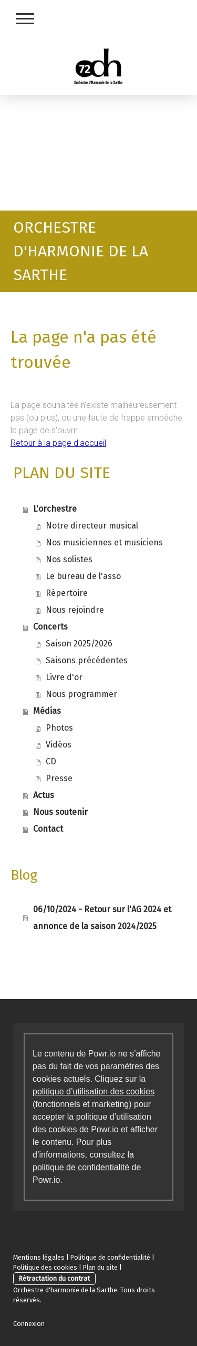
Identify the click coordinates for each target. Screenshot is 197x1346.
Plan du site (100, 1267)
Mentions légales (39, 1257)
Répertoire (67, 593)
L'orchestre (55, 509)
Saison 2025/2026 (79, 644)
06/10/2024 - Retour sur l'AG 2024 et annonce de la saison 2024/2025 (102, 917)
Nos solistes (69, 559)
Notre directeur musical (92, 526)
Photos (59, 728)
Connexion (29, 1324)
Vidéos (58, 745)
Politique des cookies (45, 1267)
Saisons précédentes (87, 660)
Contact (48, 829)
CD (51, 761)
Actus (43, 795)
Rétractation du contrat (54, 1278)
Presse (59, 778)
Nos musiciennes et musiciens (104, 542)
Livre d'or (64, 677)
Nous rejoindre (75, 610)
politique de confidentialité (81, 1167)
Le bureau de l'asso (83, 576)
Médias (47, 711)
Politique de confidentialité (110, 1257)
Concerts (50, 627)
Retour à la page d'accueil (58, 443)
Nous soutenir (60, 812)
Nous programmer (81, 694)
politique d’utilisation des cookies (93, 1091)
